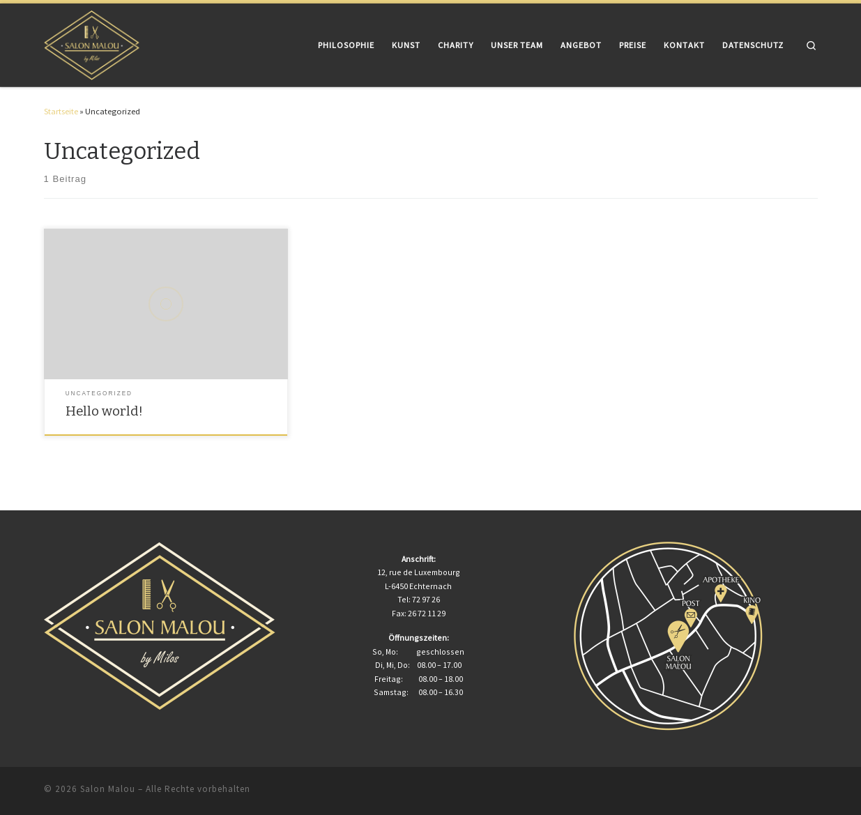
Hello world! (104, 411)
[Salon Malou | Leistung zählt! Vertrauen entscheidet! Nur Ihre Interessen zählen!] (92, 43)
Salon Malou (107, 789)
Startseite (61, 111)
